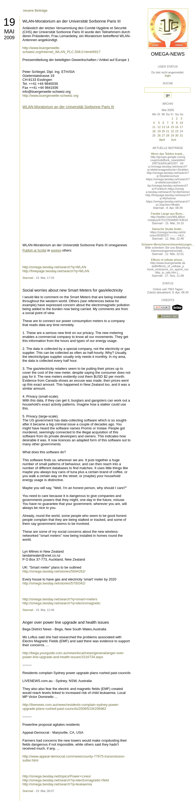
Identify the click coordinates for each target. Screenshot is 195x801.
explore (56, 250)
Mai (9, 31)
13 (163, 127)
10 (181, 122)
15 (172, 127)
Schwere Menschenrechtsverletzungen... (167, 244)
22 (172, 131)
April (162, 139)
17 (181, 127)
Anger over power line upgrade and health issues (66, 622)
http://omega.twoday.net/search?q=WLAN (54, 267)
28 (167, 135)
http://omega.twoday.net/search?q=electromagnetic (62, 603)
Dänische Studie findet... (168, 229)
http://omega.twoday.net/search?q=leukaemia (57, 784)
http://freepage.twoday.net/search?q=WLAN (56, 271)
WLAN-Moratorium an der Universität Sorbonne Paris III (72, 21)
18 (153, 131)
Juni (173, 139)
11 (153, 127)
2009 (9, 37)
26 (159, 135)
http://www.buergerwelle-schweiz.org (51, 96)
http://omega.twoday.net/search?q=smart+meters (60, 599)
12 (159, 127)
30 (176, 135)
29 (172, 135)
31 (181, 135)
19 (9, 22)
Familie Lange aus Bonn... (168, 213)
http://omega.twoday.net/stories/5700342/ (54, 583)
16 (176, 127)
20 (163, 131)
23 (176, 131)
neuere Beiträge (35, 10)
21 (167, 131)
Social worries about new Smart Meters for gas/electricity (73, 290)
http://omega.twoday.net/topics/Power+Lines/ (57, 776)
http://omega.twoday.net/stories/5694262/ (54, 571)
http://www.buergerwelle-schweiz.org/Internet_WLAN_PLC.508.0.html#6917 (62, 50)
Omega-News (168, 54)
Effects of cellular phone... (167, 259)
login (168, 75)
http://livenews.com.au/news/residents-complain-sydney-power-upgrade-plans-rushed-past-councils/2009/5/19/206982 (71, 707)
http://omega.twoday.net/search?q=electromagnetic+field (66, 780)
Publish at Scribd (34, 250)
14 (167, 127)
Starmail (28, 277)
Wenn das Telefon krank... (168, 153)
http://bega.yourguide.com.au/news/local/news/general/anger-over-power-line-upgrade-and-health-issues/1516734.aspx (73, 655)
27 (163, 135)
